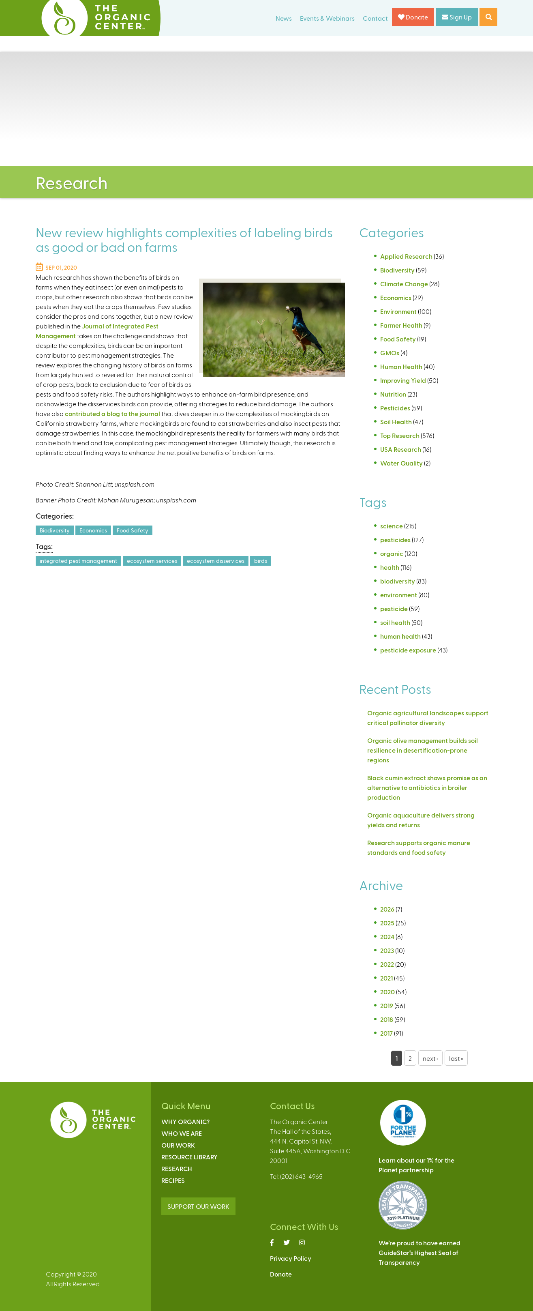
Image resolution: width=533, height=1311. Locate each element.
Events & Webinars (327, 18)
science (391, 526)
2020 (387, 992)
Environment (398, 311)
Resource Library (189, 1157)
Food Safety (132, 530)
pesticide (394, 608)
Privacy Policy (290, 1258)
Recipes (173, 1180)
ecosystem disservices (215, 560)
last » (456, 1058)
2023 (387, 950)
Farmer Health (401, 325)
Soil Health (396, 421)
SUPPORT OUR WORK (198, 1206)
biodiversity (397, 581)
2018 (386, 1019)
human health (400, 636)
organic (391, 553)
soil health (395, 622)
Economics (93, 530)
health (389, 567)
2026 (387, 909)
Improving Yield (403, 380)
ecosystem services (152, 560)
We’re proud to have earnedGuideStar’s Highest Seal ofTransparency (419, 1252)
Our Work (178, 1145)
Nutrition (393, 394)
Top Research (400, 435)
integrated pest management (78, 560)
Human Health (401, 366)
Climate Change (404, 284)
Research (176, 1168)
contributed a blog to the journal (112, 413)
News (284, 18)
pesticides (395, 539)
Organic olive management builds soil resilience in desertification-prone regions (422, 750)
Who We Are (181, 1133)
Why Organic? (185, 1121)
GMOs (389, 352)
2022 (387, 964)
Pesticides (395, 408)
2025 (387, 923)
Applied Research (406, 256)
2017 (386, 1033)
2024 (387, 936)
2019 (386, 1005)
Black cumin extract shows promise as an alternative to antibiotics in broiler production (427, 787)
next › (430, 1058)
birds (260, 560)
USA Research (400, 449)
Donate (413, 17)
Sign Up (457, 17)
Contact (375, 18)
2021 (386, 978)
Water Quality (401, 463)
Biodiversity (55, 530)
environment (398, 595)
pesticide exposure (408, 650)
